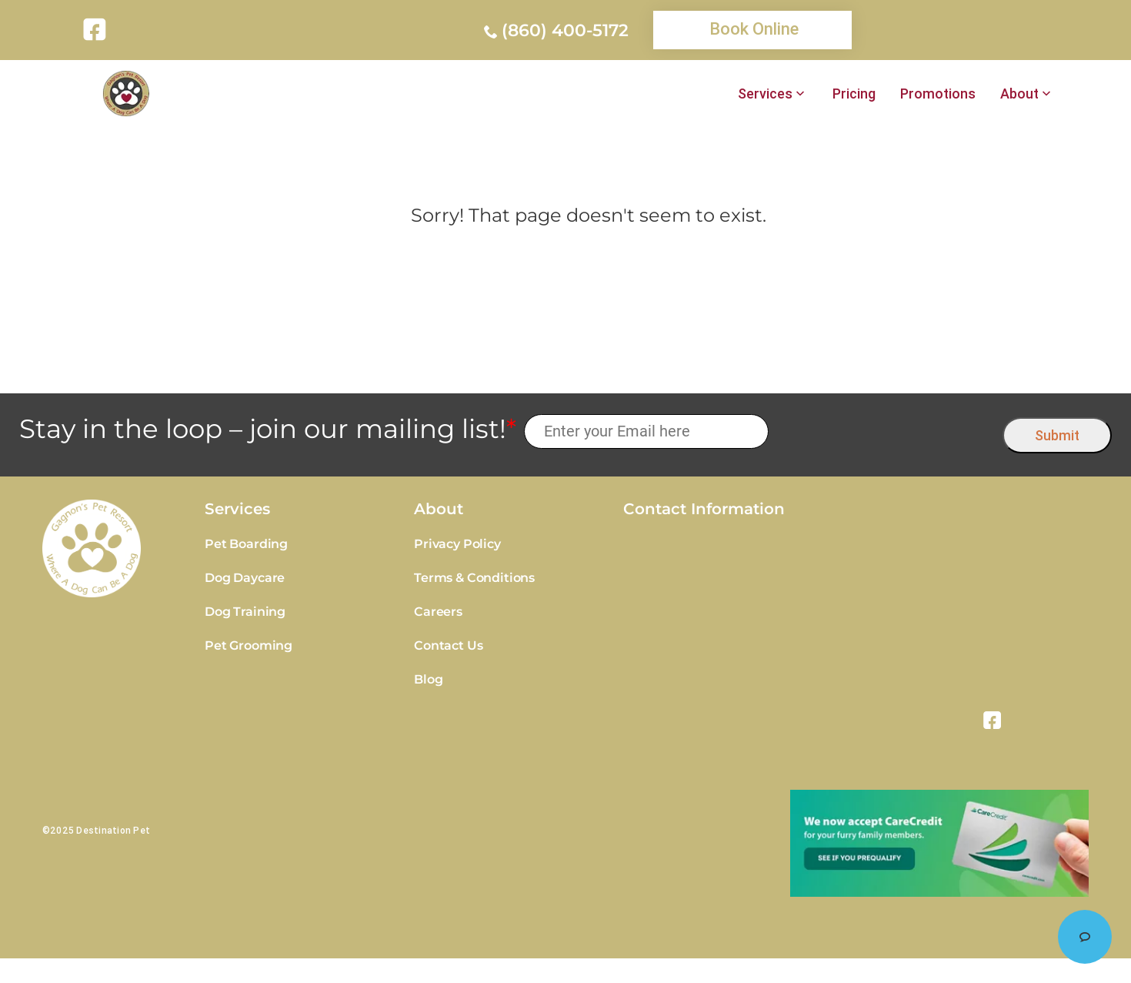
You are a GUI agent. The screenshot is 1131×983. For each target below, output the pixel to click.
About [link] (1019, 94)
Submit (1057, 435)
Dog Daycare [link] (245, 577)
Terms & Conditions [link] (474, 577)
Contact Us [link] (448, 645)
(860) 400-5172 (565, 30)
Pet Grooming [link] (248, 645)
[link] (97, 29)
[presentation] (886, 431)
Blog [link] (428, 679)
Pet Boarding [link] (246, 544)
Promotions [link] (938, 94)
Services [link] (765, 94)
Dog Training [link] (245, 611)
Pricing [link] (854, 94)
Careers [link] (438, 611)
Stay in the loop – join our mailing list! (267, 429)
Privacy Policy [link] (457, 544)
